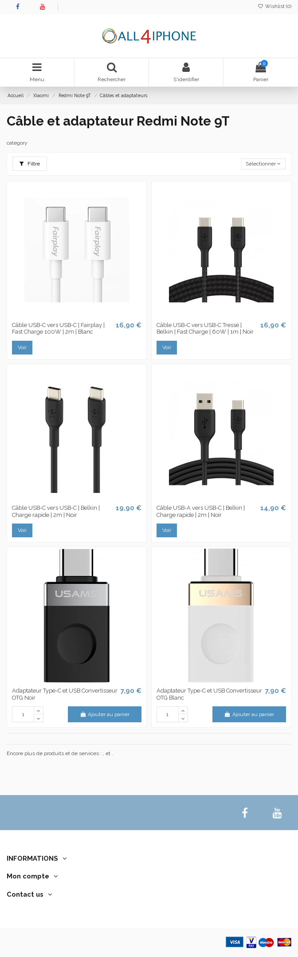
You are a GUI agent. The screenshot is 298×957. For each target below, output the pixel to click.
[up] (38, 710)
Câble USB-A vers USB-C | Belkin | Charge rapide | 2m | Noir (201, 511)
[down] (38, 718)
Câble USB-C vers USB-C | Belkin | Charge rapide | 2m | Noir (56, 511)
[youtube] (277, 813)
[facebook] (245, 813)
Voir (22, 347)
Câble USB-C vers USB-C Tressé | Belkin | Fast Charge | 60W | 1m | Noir (205, 328)
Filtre (30, 164)
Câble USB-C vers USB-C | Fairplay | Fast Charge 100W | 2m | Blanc (58, 328)
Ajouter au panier (104, 714)
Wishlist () (274, 6)
